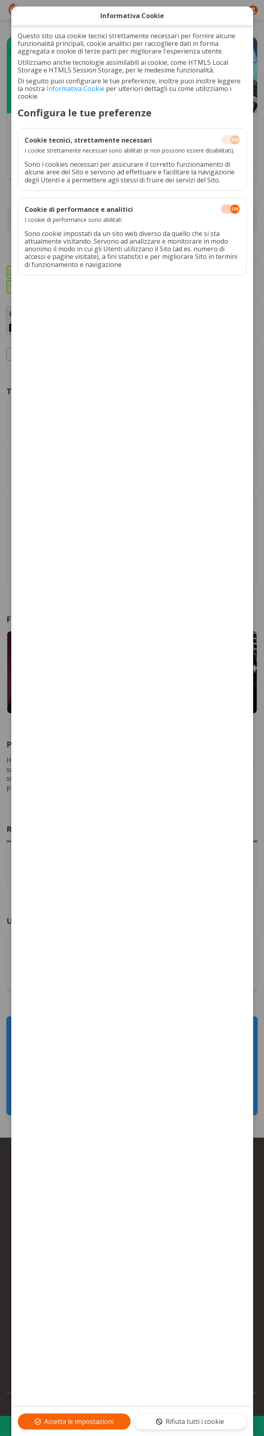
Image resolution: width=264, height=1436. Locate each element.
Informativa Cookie (75, 88)
